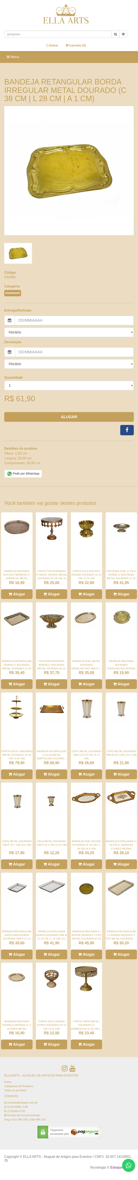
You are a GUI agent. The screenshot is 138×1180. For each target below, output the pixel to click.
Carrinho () (76, 45)
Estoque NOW (121, 1167)
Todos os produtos (15, 1090)
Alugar (69, 417)
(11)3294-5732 (16, 1111)
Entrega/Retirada (17, 310)
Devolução (12, 342)
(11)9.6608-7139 (17, 1106)
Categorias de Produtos (18, 1086)
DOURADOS (12, 293)
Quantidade (13, 377)
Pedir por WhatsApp (23, 473)
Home (8, 1081)
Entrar (52, 45)
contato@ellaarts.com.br (23, 1102)
